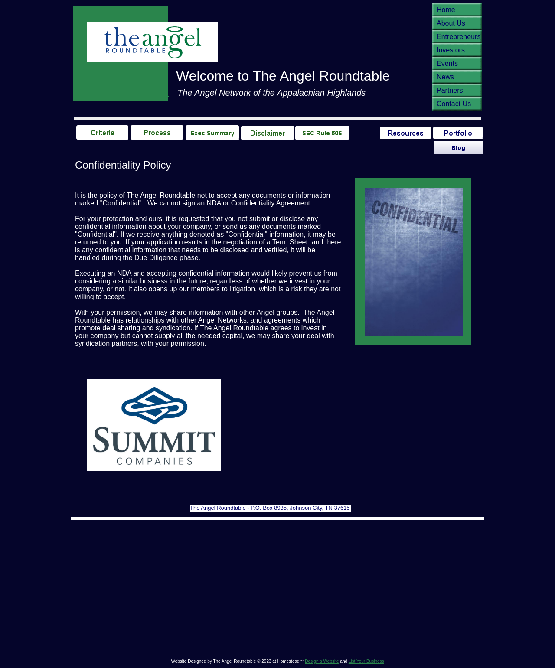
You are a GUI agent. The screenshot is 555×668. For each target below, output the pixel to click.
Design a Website (322, 661)
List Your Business (366, 661)
